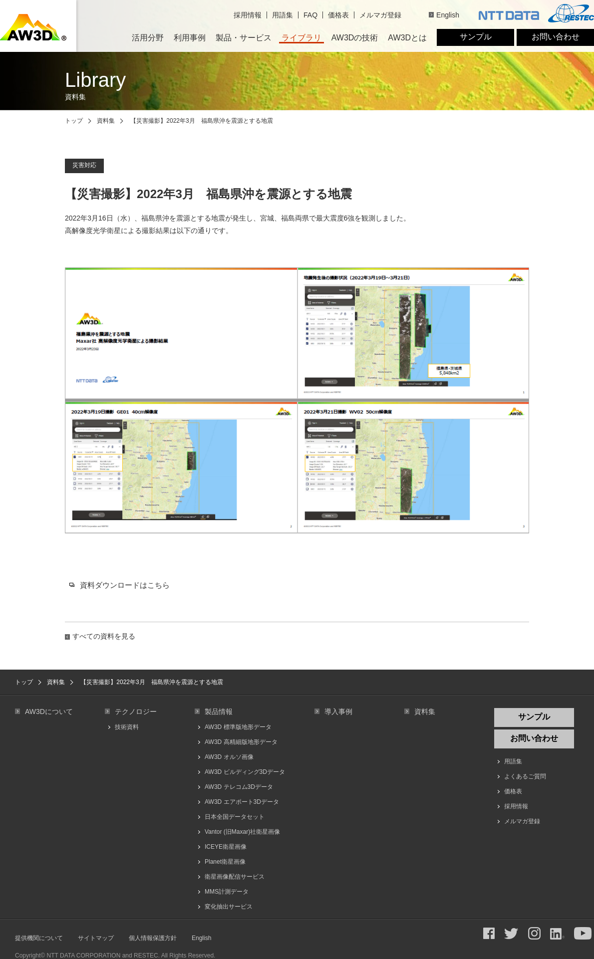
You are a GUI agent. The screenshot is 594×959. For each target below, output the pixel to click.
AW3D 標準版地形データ (238, 727)
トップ (74, 120)
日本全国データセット (235, 817)
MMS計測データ (227, 892)
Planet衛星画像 (225, 862)
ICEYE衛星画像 (226, 847)
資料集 (106, 120)
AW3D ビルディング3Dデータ (245, 772)
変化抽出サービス (229, 907)
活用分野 (148, 37)
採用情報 (248, 15)
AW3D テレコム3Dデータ (239, 787)
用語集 (282, 15)
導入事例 (338, 711)
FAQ (310, 15)
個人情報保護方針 (153, 938)
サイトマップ (96, 938)
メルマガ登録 (380, 15)
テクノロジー (136, 711)
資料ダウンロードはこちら (125, 585)
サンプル (476, 36)
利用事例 (190, 37)
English (447, 15)
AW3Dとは (407, 37)
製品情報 (219, 711)
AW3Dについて (49, 711)
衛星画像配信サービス (235, 877)
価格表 (338, 15)
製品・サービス (244, 37)
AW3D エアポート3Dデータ (242, 802)
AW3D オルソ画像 (229, 757)
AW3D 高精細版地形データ (241, 742)
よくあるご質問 (525, 776)
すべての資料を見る (103, 636)
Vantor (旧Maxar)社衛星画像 (242, 832)
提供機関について (39, 938)
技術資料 (127, 727)
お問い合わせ (556, 36)
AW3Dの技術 (354, 37)
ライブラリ (301, 37)
